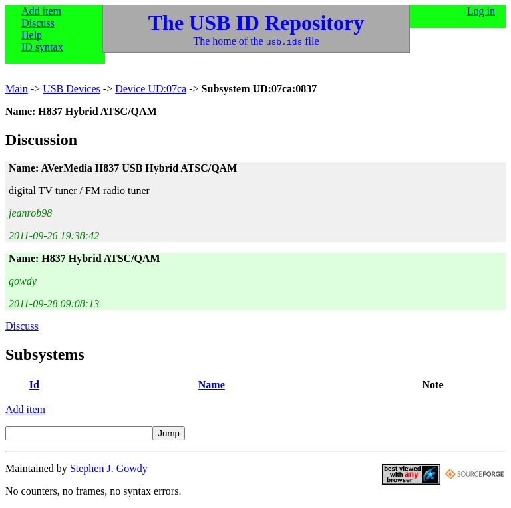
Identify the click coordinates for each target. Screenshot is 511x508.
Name (211, 384)
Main (16, 88)
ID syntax (42, 47)
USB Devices (71, 88)
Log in (481, 11)
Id (34, 384)
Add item (41, 11)
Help (31, 35)
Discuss (38, 23)
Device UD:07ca (150, 88)
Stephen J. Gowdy (109, 468)
